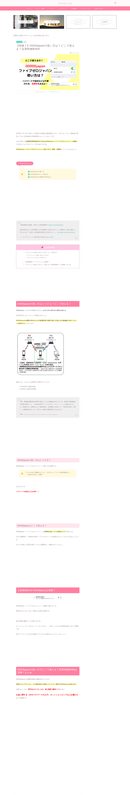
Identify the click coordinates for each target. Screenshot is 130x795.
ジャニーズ (62, 8)
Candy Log (65, 3)
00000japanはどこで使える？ (37, 257)
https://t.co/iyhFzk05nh (56, 225)
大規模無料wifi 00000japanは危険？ (37, 262)
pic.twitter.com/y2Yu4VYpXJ (66, 232)
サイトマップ (85, 8)
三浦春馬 (74, 8)
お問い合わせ (99, 8)
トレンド (52, 8)
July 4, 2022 (49, 237)
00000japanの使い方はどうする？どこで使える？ (41, 252)
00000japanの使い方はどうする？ (38, 255)
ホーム (29, 8)
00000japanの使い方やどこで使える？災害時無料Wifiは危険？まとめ (48, 264)
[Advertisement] (48, 111)
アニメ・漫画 (40, 8)
